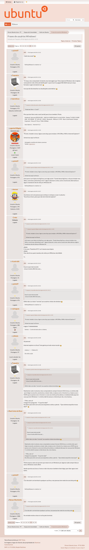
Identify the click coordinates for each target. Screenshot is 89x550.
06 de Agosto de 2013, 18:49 (34, 219)
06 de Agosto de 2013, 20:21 (34, 285)
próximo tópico (76, 41)
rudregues (15, 309)
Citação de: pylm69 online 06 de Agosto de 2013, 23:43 (38, 506)
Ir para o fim (11, 46)
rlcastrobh (15, 261)
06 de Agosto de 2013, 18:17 (34, 191)
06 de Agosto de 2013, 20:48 (34, 310)
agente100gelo (15, 128)
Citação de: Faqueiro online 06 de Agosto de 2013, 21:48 (38, 417)
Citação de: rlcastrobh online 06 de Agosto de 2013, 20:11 (38, 290)
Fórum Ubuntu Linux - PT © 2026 (75, 545)
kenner (15, 189)
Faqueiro (15, 75)
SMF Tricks (22, 540)
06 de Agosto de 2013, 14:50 (34, 130)
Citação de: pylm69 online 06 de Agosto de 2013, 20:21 (38, 369)
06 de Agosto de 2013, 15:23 (34, 163)
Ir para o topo (11, 522)
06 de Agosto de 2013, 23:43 (34, 476)
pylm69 (15, 51)
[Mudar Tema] (27, 2)
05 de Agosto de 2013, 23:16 (34, 77)
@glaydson (32, 144)
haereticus (15, 99)
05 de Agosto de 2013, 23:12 (34, 52)
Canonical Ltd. (8, 544)
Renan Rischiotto (15, 500)
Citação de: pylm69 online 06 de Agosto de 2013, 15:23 (38, 224)
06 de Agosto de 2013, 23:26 (34, 413)
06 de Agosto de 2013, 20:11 (34, 263)
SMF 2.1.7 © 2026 (9, 547)
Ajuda (62, 548)
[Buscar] (73, 20)
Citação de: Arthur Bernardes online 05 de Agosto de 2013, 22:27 (40, 105)
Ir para (56, 530)
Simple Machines (21, 547)
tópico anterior (66, 41)
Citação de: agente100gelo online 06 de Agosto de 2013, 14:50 (39, 167)
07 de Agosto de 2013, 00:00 (34, 501)
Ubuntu (37, 542)
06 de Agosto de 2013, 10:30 (34, 100)
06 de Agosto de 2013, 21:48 (34, 365)
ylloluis (15, 336)
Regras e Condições (70, 548)
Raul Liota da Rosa (15, 411)
